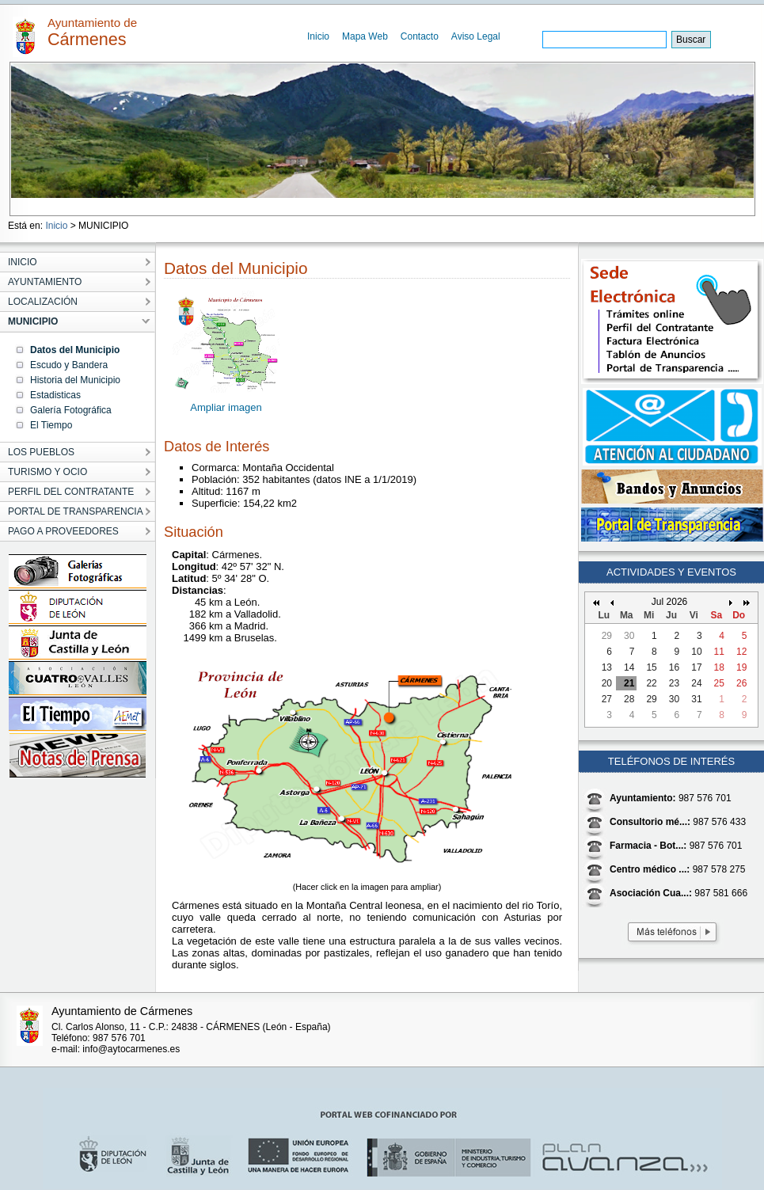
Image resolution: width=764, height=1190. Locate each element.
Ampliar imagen (225, 407)
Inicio (318, 36)
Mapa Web (365, 36)
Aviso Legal (475, 36)
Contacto (420, 36)
